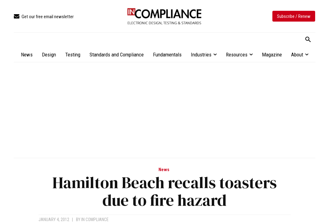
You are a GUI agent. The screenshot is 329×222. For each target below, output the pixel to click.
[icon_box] (44, 17)
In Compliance (95, 219)
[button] (308, 39)
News (163, 169)
